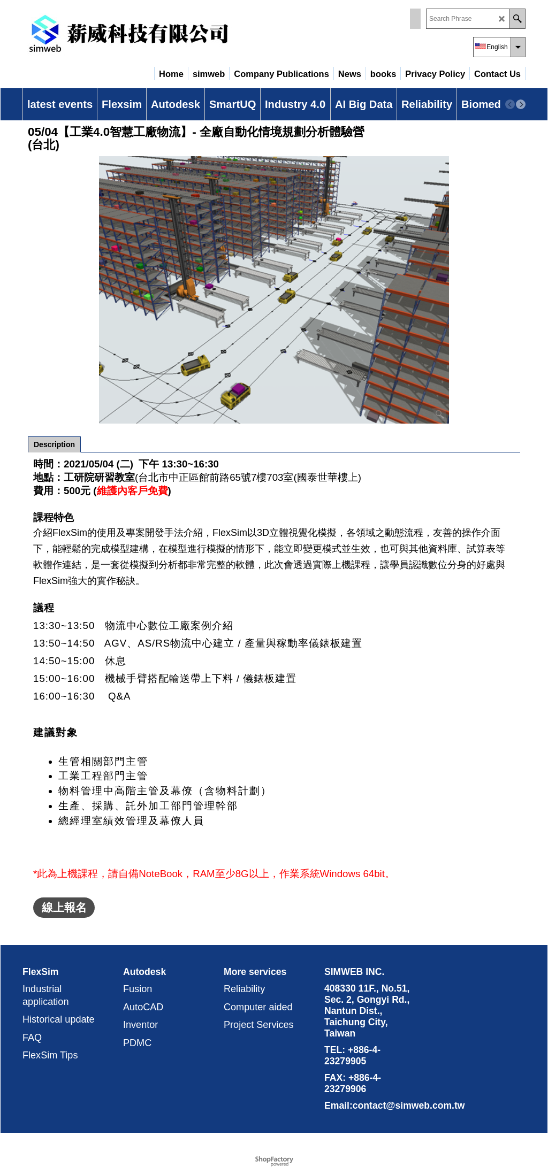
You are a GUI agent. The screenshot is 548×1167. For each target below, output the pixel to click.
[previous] (510, 104)
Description (54, 444)
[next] (521, 104)
